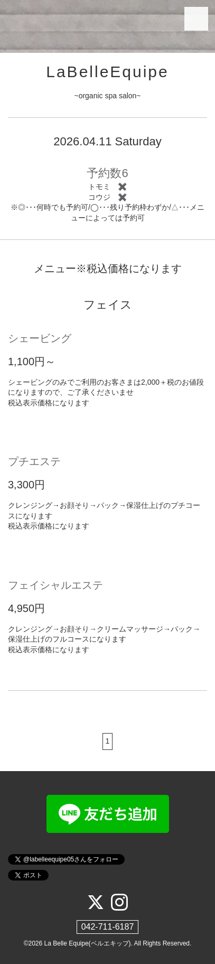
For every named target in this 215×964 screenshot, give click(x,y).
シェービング (39, 338)
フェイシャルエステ (55, 585)
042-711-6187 (107, 926)
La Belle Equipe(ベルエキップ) (87, 943)
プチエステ (34, 461)
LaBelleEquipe (107, 71)
